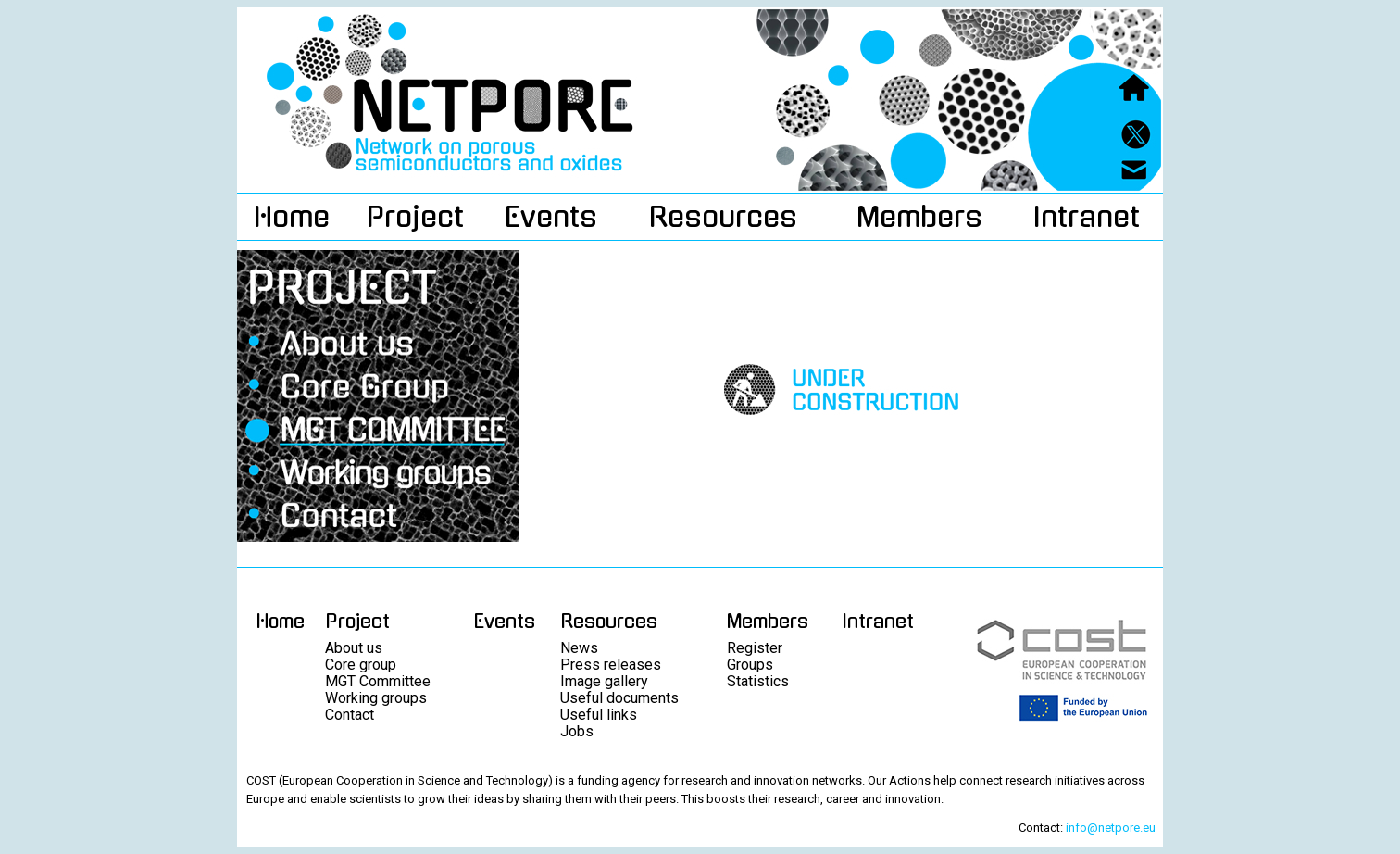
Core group (360, 664)
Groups (750, 664)
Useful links (598, 714)
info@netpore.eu (1111, 828)
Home (292, 217)
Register (754, 648)
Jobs (577, 731)
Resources (723, 217)
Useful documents (619, 698)
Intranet (1086, 217)
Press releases (610, 664)
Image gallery (604, 681)
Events (551, 217)
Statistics (758, 681)
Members (919, 217)
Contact (349, 714)
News (579, 648)
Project (415, 217)
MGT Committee (378, 681)
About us (353, 648)
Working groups (376, 698)
